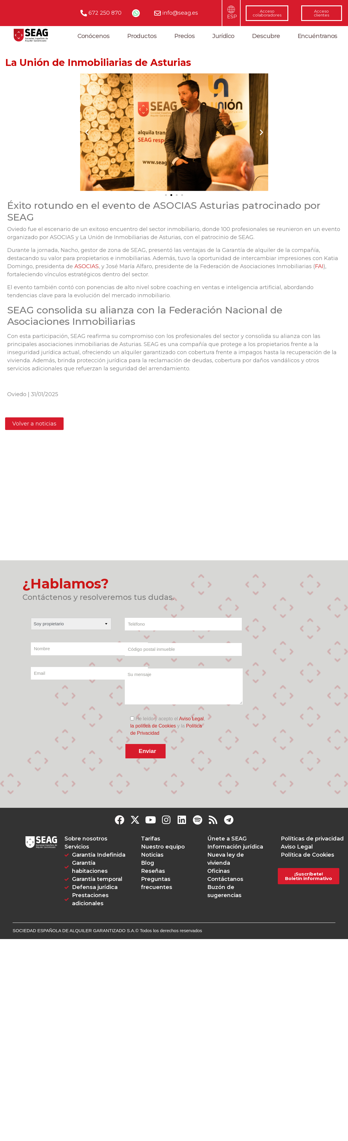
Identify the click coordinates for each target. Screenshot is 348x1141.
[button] (87, 132)
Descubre (266, 36)
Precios (184, 36)
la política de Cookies (153, 728)
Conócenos (93, 36)
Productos (142, 36)
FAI (319, 266)
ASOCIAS (86, 266)
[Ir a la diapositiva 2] (171, 195)
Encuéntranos (318, 36)
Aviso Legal (191, 721)
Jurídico (223, 36)
